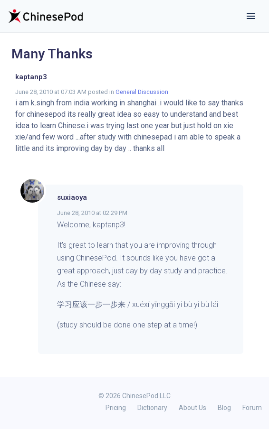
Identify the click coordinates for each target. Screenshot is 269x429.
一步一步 (102, 304)
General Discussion (141, 91)
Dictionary (152, 407)
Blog (224, 407)
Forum (252, 407)
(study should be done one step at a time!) (127, 324)
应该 (79, 304)
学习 (64, 304)
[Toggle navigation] (250, 16)
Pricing (116, 407)
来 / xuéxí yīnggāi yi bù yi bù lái (169, 304)
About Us (192, 407)
